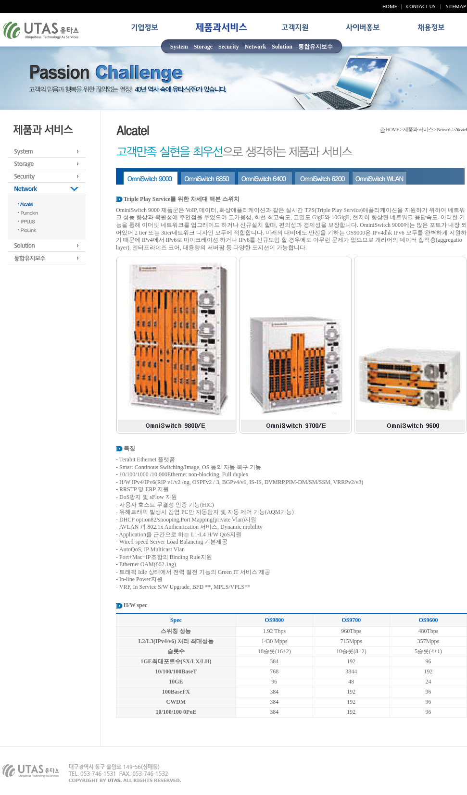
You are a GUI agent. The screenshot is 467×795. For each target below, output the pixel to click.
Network (255, 46)
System (179, 46)
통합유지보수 (315, 46)
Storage (203, 46)
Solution (282, 46)
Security (228, 46)
